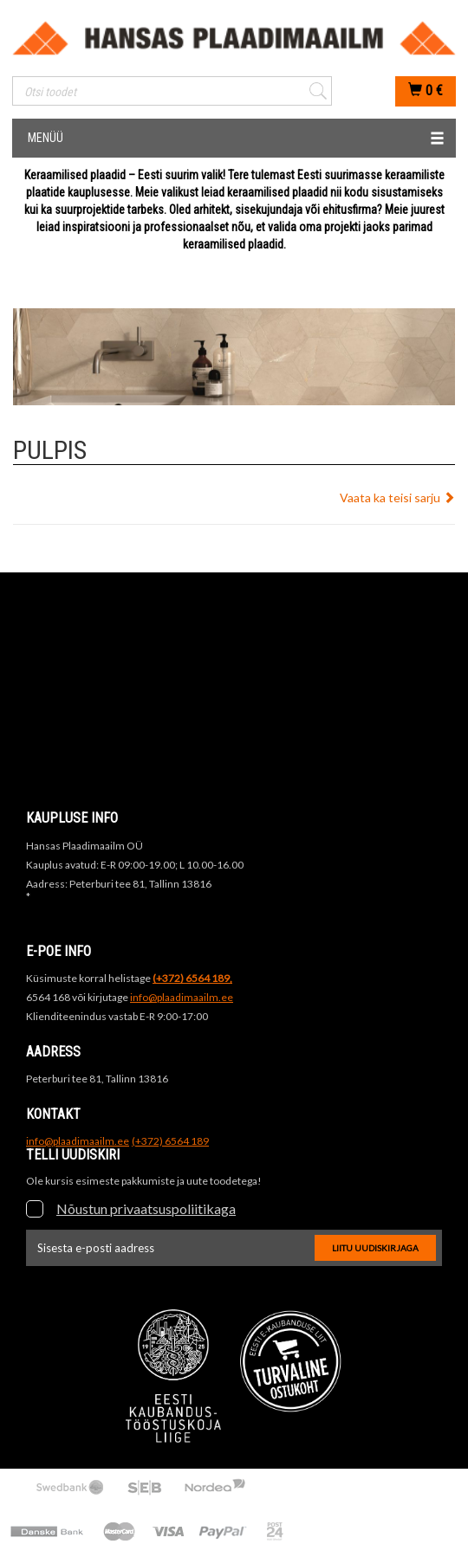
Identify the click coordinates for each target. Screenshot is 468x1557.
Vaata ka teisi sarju (397, 497)
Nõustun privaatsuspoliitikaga (146, 1208)
